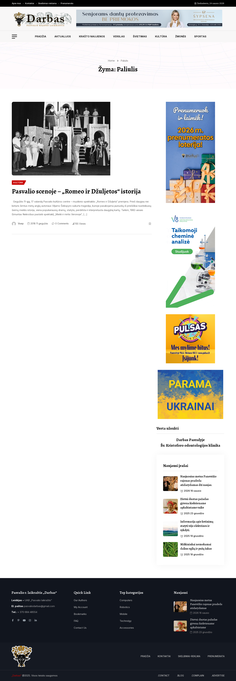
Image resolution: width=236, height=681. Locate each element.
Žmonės (180, 36)
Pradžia (40, 36)
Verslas (119, 36)
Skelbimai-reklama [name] (47, 3)
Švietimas (140, 36)
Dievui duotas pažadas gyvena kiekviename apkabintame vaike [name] (194, 503)
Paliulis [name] (124, 60)
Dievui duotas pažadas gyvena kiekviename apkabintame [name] (203, 623)
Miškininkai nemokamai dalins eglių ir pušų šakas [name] (196, 546)
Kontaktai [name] (29, 3)
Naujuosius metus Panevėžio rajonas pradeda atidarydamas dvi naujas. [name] (198, 480)
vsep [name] (21, 223)
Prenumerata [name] (67, 3)
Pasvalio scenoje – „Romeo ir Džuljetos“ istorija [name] (76, 191)
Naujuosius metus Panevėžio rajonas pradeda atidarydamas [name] (206, 604)
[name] (44, 18)
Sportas (200, 36)
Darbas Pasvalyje (190, 439)
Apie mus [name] (16, 3)
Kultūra (161, 36)
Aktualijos (62, 36)
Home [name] (112, 60)
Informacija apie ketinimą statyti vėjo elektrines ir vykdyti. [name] (196, 526)
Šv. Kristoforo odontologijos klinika (190, 445)
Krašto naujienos (92, 36)
